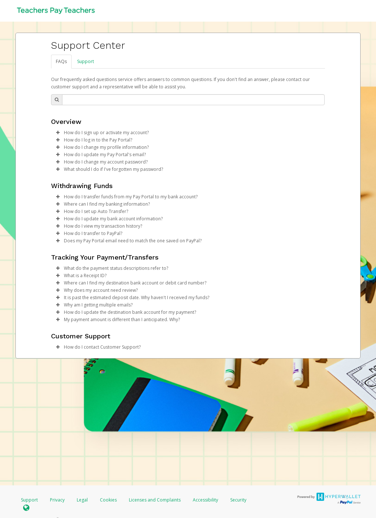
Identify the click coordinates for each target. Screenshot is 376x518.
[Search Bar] (193, 99)
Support (85, 61)
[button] (58, 133)
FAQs (61, 61)
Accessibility (205, 500)
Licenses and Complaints (155, 500)
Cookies (108, 500)
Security (238, 500)
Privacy (57, 500)
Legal (82, 500)
